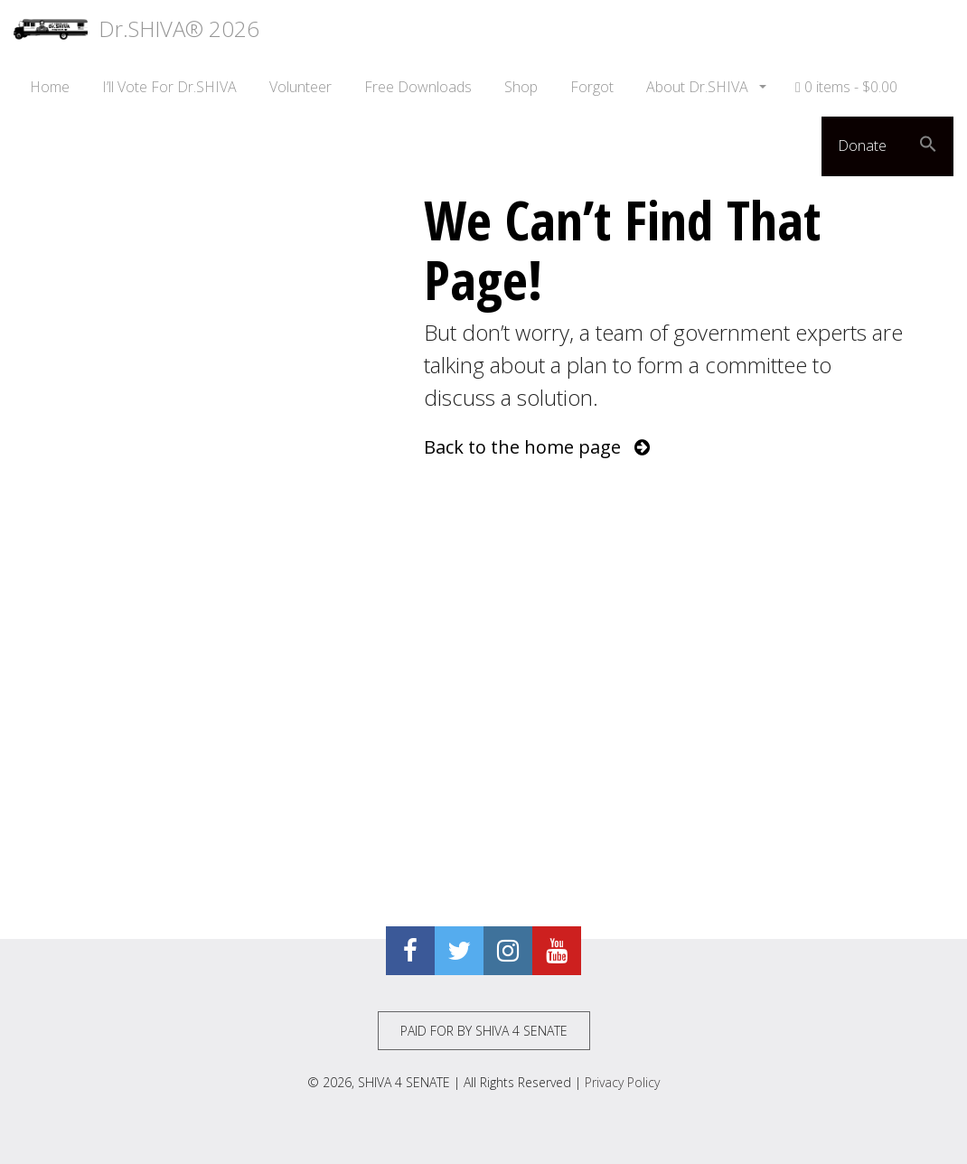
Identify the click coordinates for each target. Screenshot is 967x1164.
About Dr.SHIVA (699, 87)
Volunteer (300, 87)
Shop (521, 87)
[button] (928, 146)
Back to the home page (537, 447)
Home (50, 87)
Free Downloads (418, 87)
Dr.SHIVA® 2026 (136, 29)
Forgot (592, 87)
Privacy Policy (622, 1082)
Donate (862, 145)
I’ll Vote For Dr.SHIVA (169, 87)
